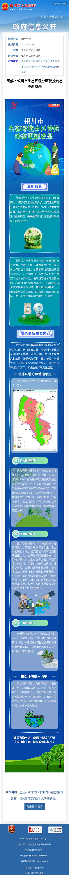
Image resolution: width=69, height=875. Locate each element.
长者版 (65, 3)
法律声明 (39, 868)
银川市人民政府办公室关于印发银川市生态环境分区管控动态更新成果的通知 (40, 67)
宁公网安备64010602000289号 (33, 855)
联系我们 (30, 872)
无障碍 (57, 3)
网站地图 (39, 872)
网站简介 (30, 868)
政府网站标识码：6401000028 (34, 861)
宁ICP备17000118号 (33, 850)
